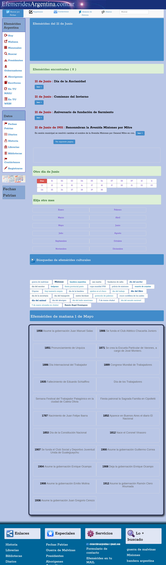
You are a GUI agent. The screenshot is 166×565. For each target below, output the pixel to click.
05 (92, 181)
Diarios (106, 12)
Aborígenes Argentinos (54, 540)
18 (102, 185)
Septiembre (48, 225)
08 (122, 181)
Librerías (12, 527)
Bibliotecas (14, 532)
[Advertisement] (132, 39)
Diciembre (145, 225)
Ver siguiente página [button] (64, 142)
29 (92, 190)
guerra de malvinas (141, 526)
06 (102, 181)
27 (72, 190)
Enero (49, 209)
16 (82, 185)
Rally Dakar (55, 553)
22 (142, 185)
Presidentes (55, 532)
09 (132, 181)
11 (151, 181)
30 (102, 190)
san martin (135, 543)
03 (72, 181)
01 (52, 181)
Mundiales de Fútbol (61, 548)
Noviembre (113, 225)
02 (62, 181)
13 (52, 185)
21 (131, 185)
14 (62, 185)
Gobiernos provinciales (14, 546)
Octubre (81, 225)
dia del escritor (138, 554)
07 (112, 181)
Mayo (48, 217)
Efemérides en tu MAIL (99, 537)
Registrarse (36, 12)
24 (42, 190)
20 (122, 185)
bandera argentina (140, 537)
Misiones (133, 532)
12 (42, 185)
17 (92, 185)
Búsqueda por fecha (101, 554)
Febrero (80, 209)
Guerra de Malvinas (60, 527)
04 (82, 181)
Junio (80, 217)
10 (142, 181)
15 (72, 185)
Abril (145, 209)
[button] (39, 87)
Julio (113, 217)
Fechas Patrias (57, 521)
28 (82, 190)
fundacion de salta (140, 549)
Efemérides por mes (21, 553)
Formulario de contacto (96, 527)
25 (52, 190)
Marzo (113, 209)
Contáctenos (61, 12)
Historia (11, 521)
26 (62, 190)
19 (112, 185)
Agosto (145, 217)
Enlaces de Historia (85, 13)
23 (152, 185)
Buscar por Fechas (13, 13)
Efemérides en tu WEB (99, 546)
